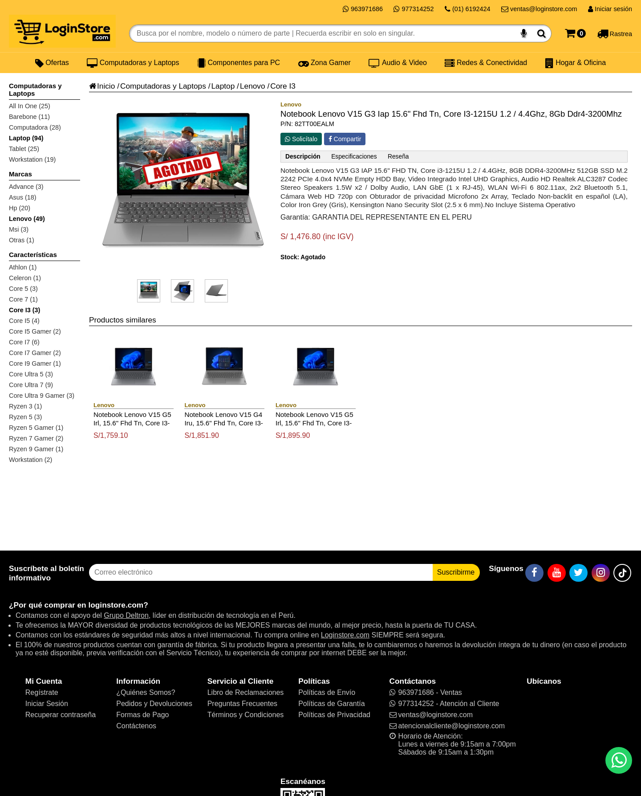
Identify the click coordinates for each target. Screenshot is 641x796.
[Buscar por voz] (523, 33)
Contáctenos (136, 726)
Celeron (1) (25, 278)
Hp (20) (19, 208)
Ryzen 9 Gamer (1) (36, 449)
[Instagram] (601, 573)
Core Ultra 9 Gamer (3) (41, 395)
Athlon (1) (23, 267)
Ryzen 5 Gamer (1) (36, 427)
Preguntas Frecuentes (242, 703)
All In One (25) (29, 106)
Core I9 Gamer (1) (35, 363)
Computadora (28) (35, 127)
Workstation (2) (30, 459)
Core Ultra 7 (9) (31, 384)
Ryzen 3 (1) (25, 406)
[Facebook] (534, 573)
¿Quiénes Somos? (145, 692)
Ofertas (52, 63)
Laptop (223, 86)
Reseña (398, 156)
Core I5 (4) (24, 320)
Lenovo (252, 86)
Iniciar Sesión (46, 703)
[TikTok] (622, 573)
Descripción (302, 156)
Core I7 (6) (24, 342)
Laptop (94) (26, 138)
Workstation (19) (32, 159)
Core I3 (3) (24, 310)
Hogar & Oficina (575, 63)
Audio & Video (398, 63)
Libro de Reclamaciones (245, 692)
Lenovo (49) (27, 218)
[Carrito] (575, 33)
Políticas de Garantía (331, 703)
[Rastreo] (614, 33)
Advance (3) (26, 186)
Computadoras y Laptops (133, 63)
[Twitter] (578, 573)
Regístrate (41, 692)
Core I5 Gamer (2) (35, 331)
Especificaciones (354, 156)
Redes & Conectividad (486, 63)
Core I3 (283, 86)
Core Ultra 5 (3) (31, 374)
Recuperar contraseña (60, 714)
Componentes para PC (238, 63)
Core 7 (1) (23, 299)
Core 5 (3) (23, 288)
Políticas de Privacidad (334, 714)
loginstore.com (115, 604)
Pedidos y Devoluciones (154, 703)
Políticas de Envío (326, 692)
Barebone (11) (29, 116)
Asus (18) (23, 197)
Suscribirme (456, 572)
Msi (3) (18, 229)
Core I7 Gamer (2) (35, 352)
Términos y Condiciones (245, 714)
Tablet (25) (24, 148)
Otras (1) (21, 240)
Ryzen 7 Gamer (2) (36, 438)
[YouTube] (557, 573)
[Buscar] (541, 33)
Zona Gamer (324, 63)
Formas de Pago (142, 714)
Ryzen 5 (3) (25, 416)
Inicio (102, 86)
